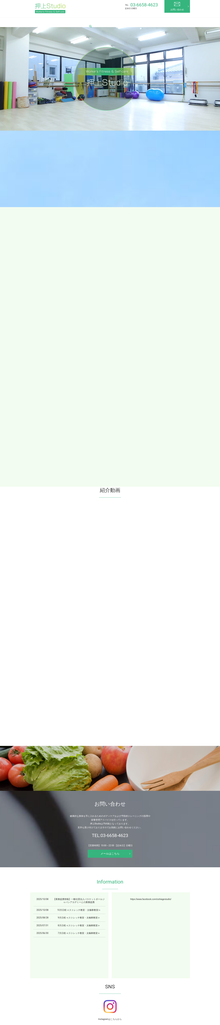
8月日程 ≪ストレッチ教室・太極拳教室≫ (79, 810)
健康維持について (153, 1005)
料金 (95, 21)
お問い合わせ (177, 6)
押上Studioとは (56, 21)
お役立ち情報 (170, 21)
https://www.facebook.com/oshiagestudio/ (150, 784)
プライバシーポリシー (101, 1010)
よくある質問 (134, 1005)
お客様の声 (128, 21)
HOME (39, 21)
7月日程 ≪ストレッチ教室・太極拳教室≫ (79, 818)
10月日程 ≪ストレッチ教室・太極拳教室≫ (78, 795)
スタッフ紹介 (110, 21)
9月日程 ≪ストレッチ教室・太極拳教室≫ (79, 803)
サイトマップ (123, 1010)
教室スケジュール (79, 21)
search (38, 27)
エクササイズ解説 (149, 21)
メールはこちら (110, 738)
